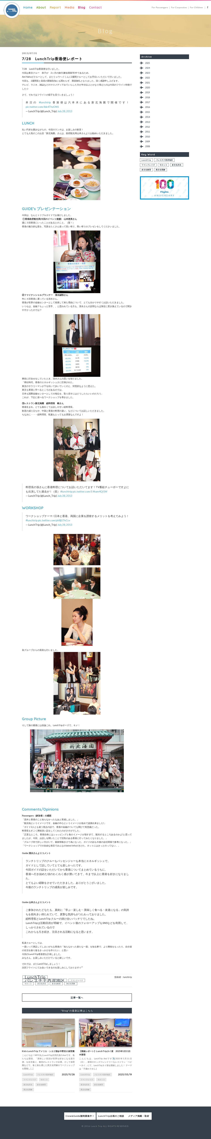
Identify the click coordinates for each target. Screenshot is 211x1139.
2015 (148, 117)
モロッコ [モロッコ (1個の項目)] (28, 983)
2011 (148, 138)
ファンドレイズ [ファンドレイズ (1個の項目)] (77, 980)
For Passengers (160, 7)
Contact (95, 7)
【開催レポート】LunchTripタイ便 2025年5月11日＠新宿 (104, 1054)
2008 (148, 155)
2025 (148, 63)
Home (28, 7)
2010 (148, 144)
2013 (148, 128)
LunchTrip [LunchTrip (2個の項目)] (35, 977)
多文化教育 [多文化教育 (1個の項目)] (56, 983)
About (41, 7)
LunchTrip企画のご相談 (106, 1122)
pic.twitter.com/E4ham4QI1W (90, 491)
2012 (148, 133)
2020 (148, 90)
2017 (148, 106)
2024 (148, 68)
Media (69, 7)
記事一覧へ (77, 997)
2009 (148, 149)
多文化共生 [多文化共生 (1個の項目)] (41, 983)
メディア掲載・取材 (148, 1122)
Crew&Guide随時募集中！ (62, 1122)
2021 (148, 84)
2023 (148, 74)
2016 (148, 111)
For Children (197, 7)
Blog (81, 7)
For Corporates (179, 7)
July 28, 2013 (64, 111)
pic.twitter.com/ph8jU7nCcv (54, 520)
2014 (148, 122)
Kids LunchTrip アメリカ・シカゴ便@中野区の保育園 (47, 1054)
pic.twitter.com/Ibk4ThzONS (42, 106)
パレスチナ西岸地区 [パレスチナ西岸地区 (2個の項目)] (45, 980)
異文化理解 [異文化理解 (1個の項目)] (70, 983)
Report (55, 7)
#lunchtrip (45, 102)
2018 (148, 101)
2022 (148, 79)
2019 (148, 95)
